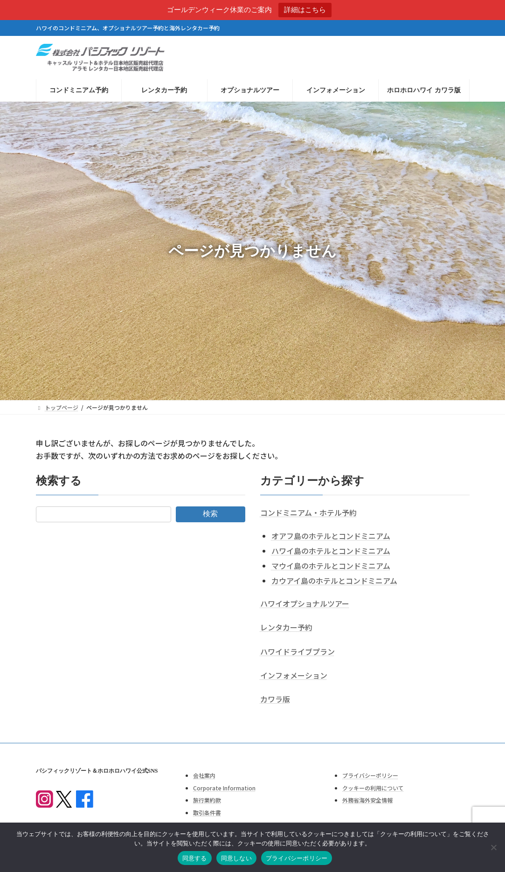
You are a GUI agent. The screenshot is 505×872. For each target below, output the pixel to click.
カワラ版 (275, 699)
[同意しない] (493, 847)
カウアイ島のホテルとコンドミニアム (334, 580)
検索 (210, 514)
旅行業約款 (207, 800)
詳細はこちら (305, 10)
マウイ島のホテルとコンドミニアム (330, 565)
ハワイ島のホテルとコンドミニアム (330, 550)
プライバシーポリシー (370, 775)
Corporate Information (224, 788)
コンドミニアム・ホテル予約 (308, 512)
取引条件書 (207, 813)
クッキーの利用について (373, 788)
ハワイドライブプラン (297, 651)
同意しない (236, 858)
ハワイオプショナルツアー (304, 603)
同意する (194, 858)
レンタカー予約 (286, 627)
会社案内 (204, 775)
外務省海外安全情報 (367, 800)
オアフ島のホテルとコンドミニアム (330, 535)
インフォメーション (293, 675)
